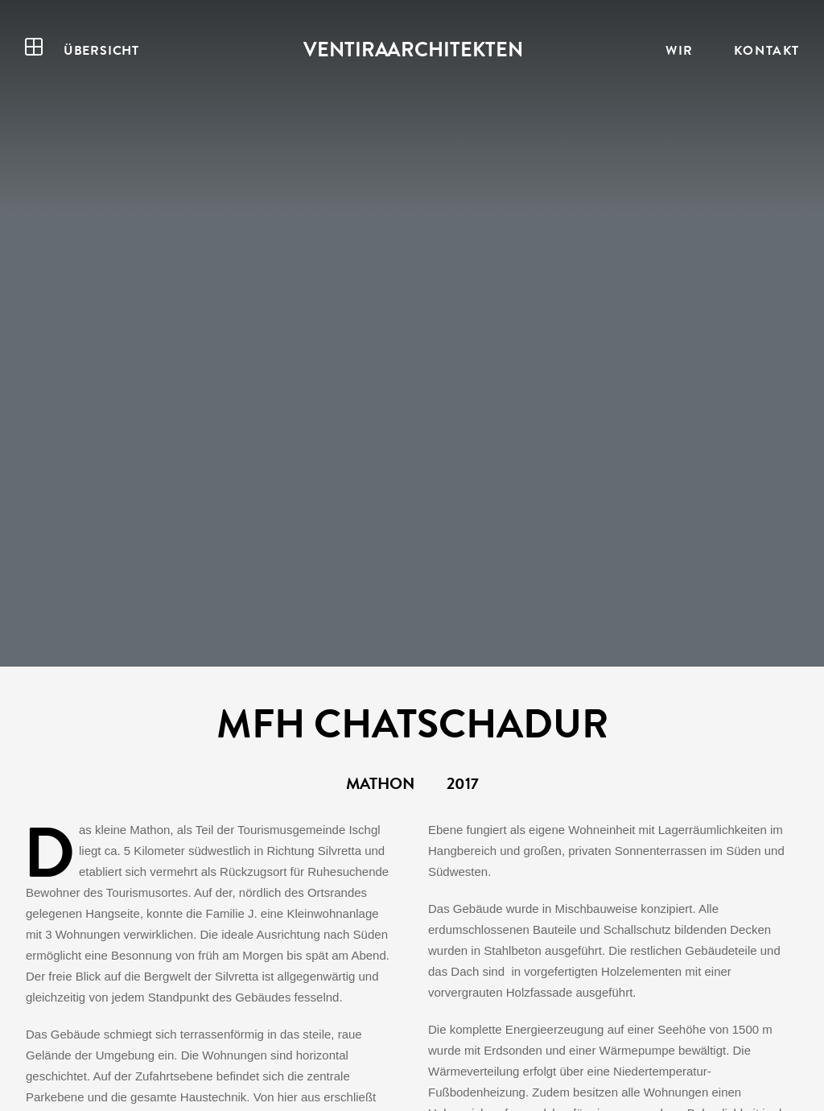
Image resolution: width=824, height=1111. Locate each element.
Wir (679, 50)
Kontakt (767, 50)
